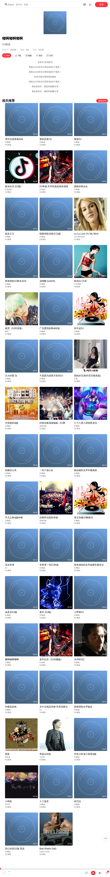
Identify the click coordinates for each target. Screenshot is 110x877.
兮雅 (75, 379)
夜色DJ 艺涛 (80, 281)
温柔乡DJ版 (11, 612)
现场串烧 (43, 426)
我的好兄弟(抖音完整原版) (87, 375)
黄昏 (7, 754)
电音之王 (9, 234)
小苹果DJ (79, 612)
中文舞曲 (77, 284)
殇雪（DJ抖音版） (14, 328)
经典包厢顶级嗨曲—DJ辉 (52, 423)
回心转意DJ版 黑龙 (14, 848)
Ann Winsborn (79, 237)
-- (9, 871)
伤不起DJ (79, 328)
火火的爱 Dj (11, 375)
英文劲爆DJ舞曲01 (83, 517)
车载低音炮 (10, 707)
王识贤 (42, 757)
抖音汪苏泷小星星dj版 (85, 754)
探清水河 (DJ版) (13, 186)
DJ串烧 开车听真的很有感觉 (54, 186)
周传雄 (7, 757)
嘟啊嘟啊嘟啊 (12, 659)
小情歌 (8, 801)
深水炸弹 (9, 565)
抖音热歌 (8, 189)
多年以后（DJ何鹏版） (51, 659)
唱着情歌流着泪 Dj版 (50, 234)
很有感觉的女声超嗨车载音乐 (89, 565)
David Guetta (45, 852)
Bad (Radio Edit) (48, 848)
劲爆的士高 (10, 470)
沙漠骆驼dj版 (11, 423)
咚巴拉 (77, 801)
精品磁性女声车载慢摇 (85, 470)
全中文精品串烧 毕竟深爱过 (54, 707)
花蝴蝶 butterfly (47, 281)
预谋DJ (77, 139)
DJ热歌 (42, 189)
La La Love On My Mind (86, 234)
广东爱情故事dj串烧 (50, 328)
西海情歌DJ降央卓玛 (15, 281)
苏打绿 (7, 804)
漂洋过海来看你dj (14, 139)
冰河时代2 (79, 659)
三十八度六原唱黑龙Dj (85, 423)
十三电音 (44, 801)
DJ (6, 568)
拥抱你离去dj (80, 186)
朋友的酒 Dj (46, 139)
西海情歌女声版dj (83, 707)
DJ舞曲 (6, 44)
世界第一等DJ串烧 (49, 565)
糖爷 (6, 331)
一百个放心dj (46, 470)
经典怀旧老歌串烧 (49, 517)
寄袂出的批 (45, 754)
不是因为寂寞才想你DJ (51, 375)
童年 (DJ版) (45, 612)
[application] (55, 872)
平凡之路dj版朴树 (14, 517)
